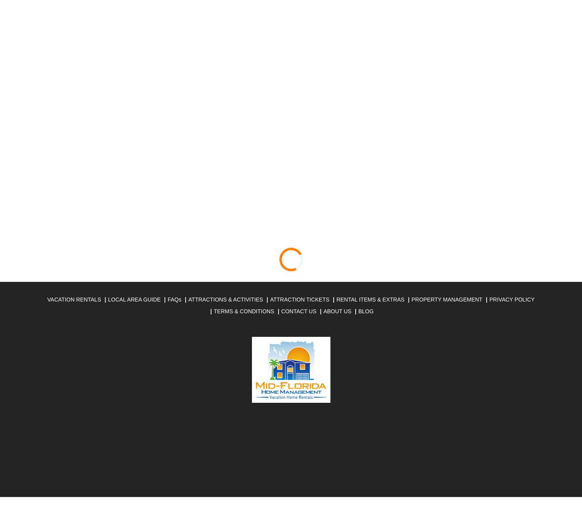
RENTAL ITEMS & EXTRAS (370, 299)
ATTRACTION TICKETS (299, 299)
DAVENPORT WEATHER (291, 455)
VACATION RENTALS (74, 299)
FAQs (174, 299)
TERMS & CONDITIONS (244, 311)
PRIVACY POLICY (512, 299)
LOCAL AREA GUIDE (134, 299)
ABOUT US (337, 311)
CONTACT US (299, 311)
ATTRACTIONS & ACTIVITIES (225, 299)
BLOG (366, 311)
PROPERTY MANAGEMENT (446, 299)
